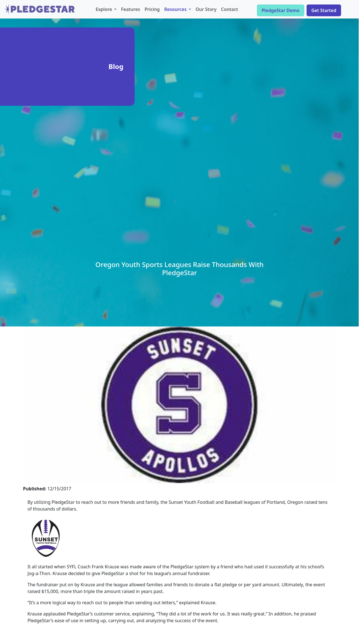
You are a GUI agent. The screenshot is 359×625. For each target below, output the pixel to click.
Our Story (206, 9)
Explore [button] (104, 9)
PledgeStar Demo (281, 10)
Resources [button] (176, 9)
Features (130, 9)
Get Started (323, 10)
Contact (229, 9)
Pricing (152, 9)
